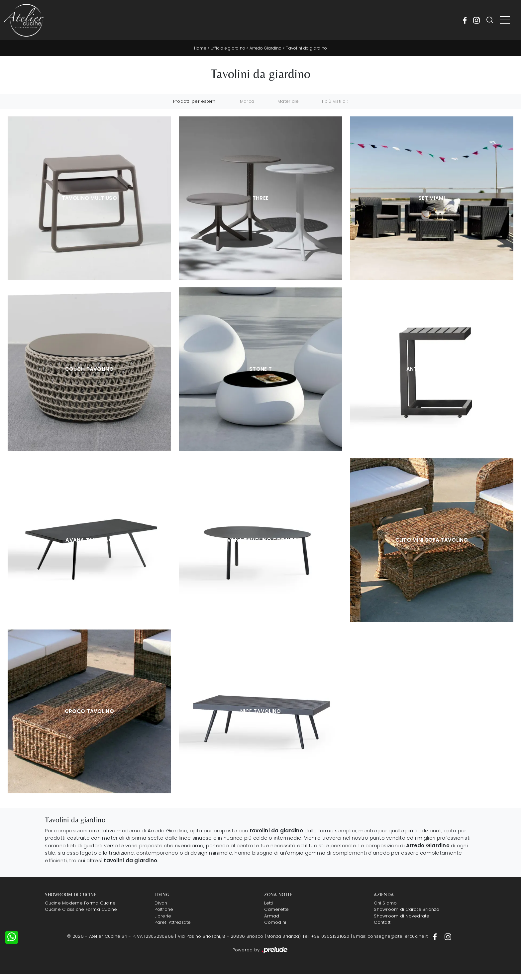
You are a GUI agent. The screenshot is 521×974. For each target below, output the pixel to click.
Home (200, 48)
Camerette (276, 909)
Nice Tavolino (260, 711)
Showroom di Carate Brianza (406, 909)
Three (261, 198)
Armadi (272, 916)
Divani (161, 903)
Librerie (163, 916)
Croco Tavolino (89, 711)
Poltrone (164, 909)
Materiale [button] (288, 101)
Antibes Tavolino (431, 368)
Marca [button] (247, 101)
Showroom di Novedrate (401, 916)
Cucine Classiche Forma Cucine (81, 909)
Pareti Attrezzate (173, 922)
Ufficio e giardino (228, 48)
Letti (268, 903)
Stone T (260, 368)
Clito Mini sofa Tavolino (431, 539)
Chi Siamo (385, 903)
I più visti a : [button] (335, 101)
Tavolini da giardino (306, 48)
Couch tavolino (89, 368)
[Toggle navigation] (505, 20)
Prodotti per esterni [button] (195, 101)
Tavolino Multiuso (89, 198)
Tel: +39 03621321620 (326, 936)
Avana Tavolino (89, 539)
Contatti (382, 922)
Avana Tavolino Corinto (261, 539)
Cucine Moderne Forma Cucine (80, 903)
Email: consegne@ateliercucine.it (390, 936)
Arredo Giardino (266, 48)
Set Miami (431, 198)
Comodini (275, 922)
